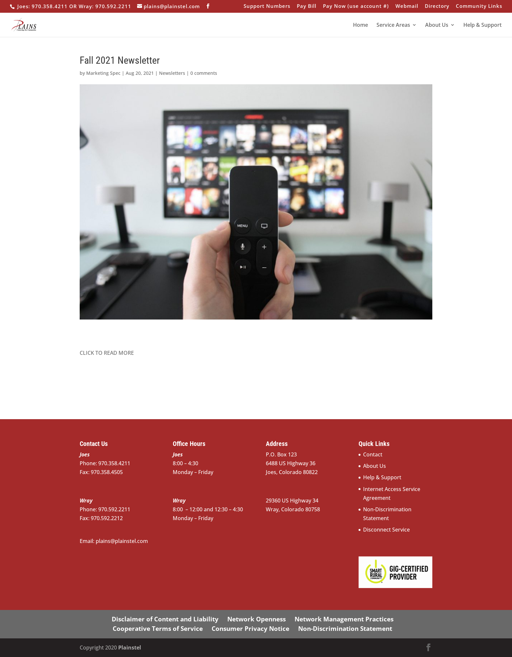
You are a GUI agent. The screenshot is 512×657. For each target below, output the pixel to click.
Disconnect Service (386, 529)
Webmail (406, 6)
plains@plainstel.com (122, 541)
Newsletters (172, 73)
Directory (437, 6)
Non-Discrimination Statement (345, 628)
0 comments (203, 73)
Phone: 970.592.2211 (106, 509)
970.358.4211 (124, 463)
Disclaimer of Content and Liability (165, 619)
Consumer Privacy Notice (250, 628)
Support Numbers (267, 6)
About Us (436, 25)
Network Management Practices (344, 619)
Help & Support (482, 25)
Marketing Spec (103, 73)
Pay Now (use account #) (356, 6)
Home (360, 25)
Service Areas (393, 25)
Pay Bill (306, 6)
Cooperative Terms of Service (158, 628)
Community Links (479, 6)
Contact (372, 454)
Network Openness (256, 619)
